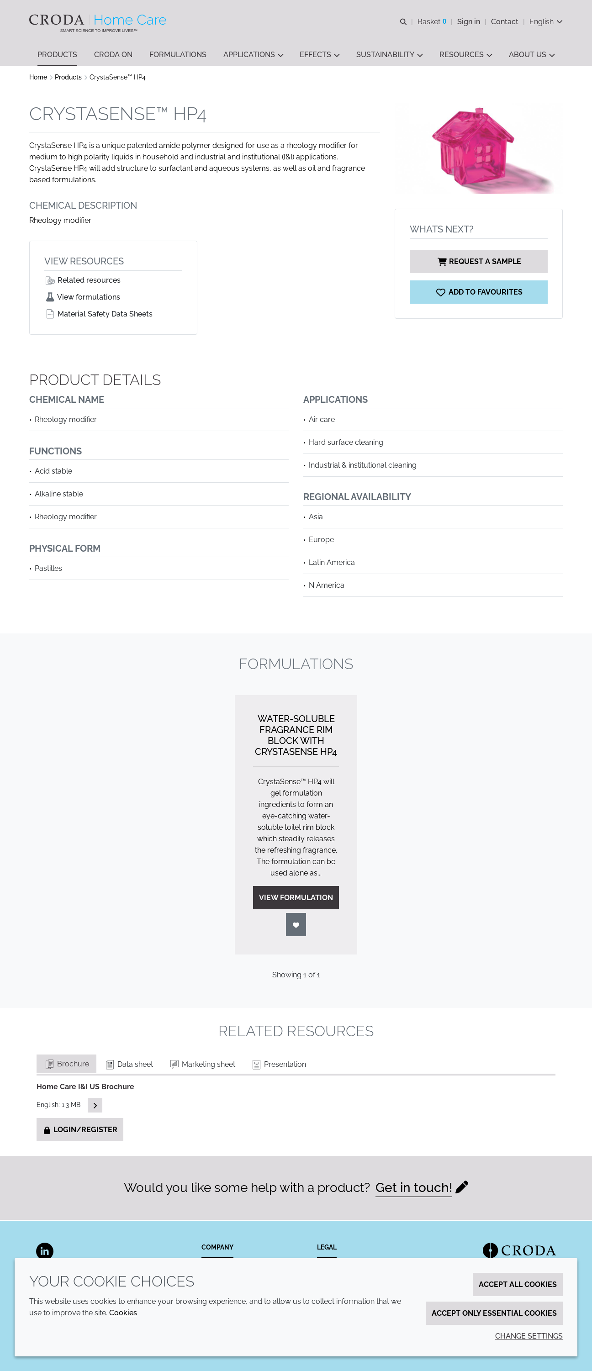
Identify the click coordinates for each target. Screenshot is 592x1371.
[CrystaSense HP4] (479, 293)
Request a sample (478, 262)
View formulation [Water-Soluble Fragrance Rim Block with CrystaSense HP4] (296, 898)
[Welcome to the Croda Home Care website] (99, 20)
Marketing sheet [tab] (202, 1065)
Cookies (123, 1312)
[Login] (296, 925)
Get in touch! (413, 1188)
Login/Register (79, 1130)
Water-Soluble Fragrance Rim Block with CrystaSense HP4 (296, 736)
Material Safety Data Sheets (98, 315)
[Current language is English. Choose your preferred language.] (546, 21)
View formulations (82, 298)
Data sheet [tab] (128, 1065)
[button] (57, 55)
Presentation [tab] (278, 1065)
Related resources (82, 281)
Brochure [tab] (66, 1064)
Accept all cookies (518, 1284)
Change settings (529, 1336)
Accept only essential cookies (494, 1313)
